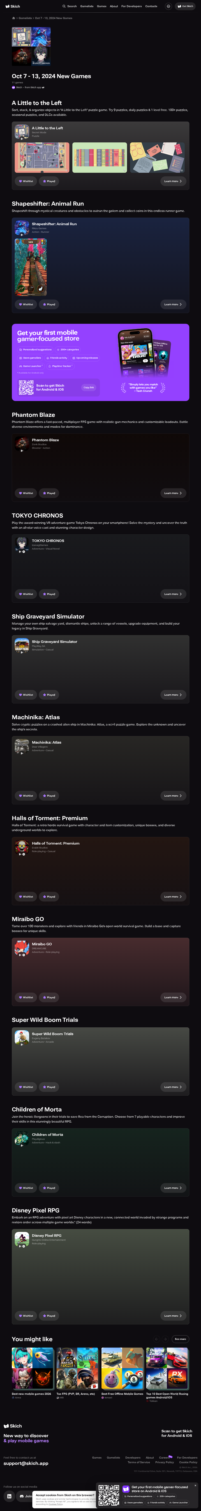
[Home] (12, 6)
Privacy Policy (164, 1462)
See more (180, 1339)
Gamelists (86, 6)
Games (101, 6)
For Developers (131, 6)
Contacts (151, 6)
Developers (132, 1457)
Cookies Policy (56, 1504)
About (114, 6)
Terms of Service (139, 1462)
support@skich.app (26, 1463)
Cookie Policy (188, 1462)
